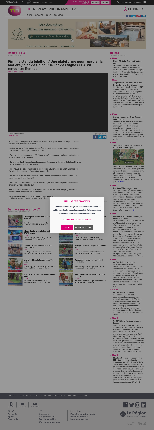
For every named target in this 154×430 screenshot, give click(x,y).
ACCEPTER (67, 228)
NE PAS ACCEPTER (83, 228)
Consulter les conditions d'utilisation (77, 219)
